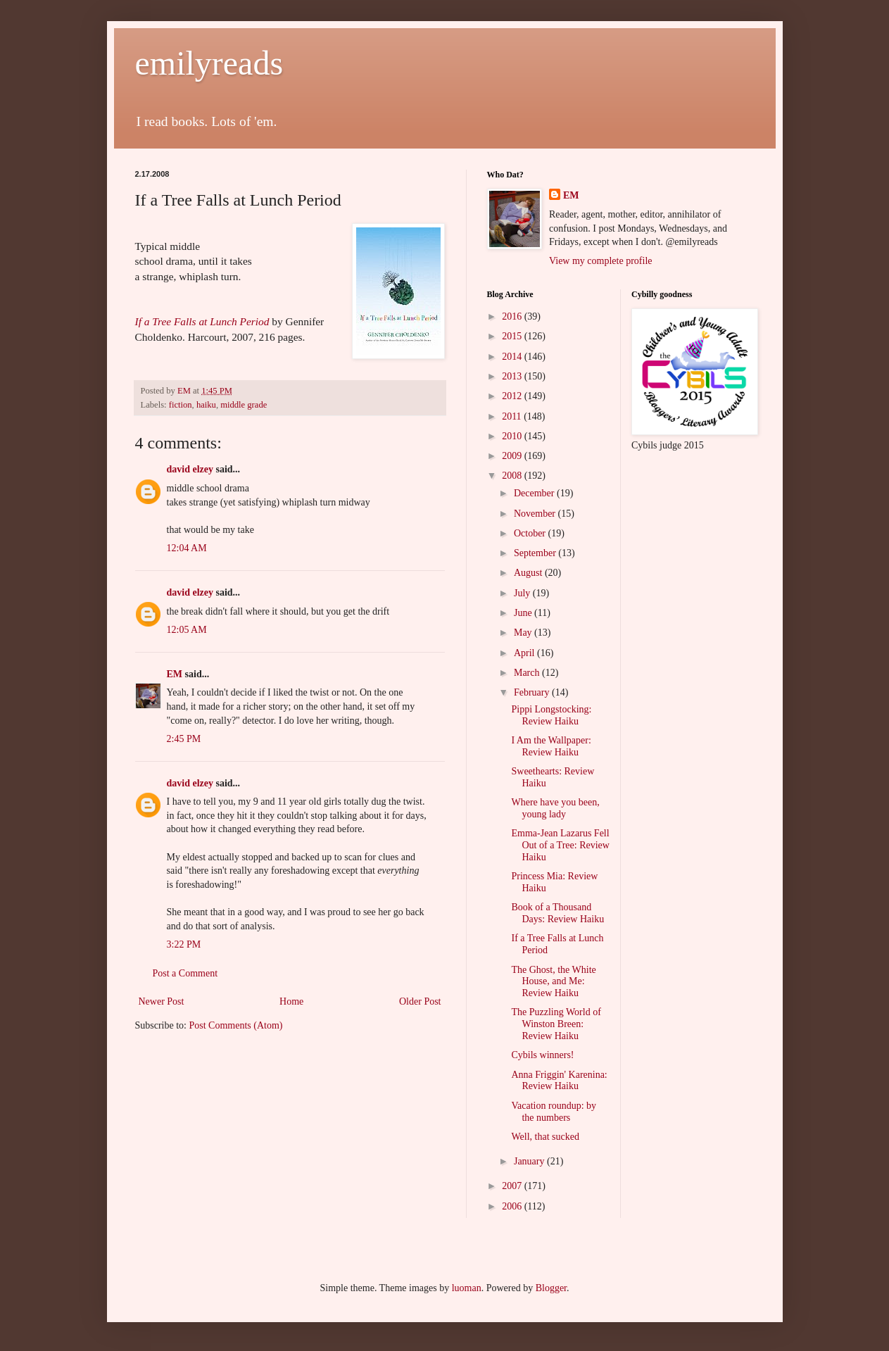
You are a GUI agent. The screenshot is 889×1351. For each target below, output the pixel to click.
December (535, 493)
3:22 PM (184, 944)
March (528, 672)
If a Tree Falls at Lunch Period (202, 321)
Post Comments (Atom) (236, 1025)
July (523, 593)
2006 (513, 1206)
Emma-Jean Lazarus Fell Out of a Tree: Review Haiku (560, 845)
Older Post (420, 1001)
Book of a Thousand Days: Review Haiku (557, 913)
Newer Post (161, 1001)
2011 (513, 416)
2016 (513, 316)
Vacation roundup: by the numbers (553, 1111)
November (536, 513)
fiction (180, 405)
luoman (466, 1288)
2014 (513, 356)
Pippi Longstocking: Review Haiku (551, 715)
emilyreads (209, 63)
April (525, 653)
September (536, 553)
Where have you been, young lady (555, 808)
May (524, 632)
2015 (513, 336)
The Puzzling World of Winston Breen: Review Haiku (555, 1024)
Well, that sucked (545, 1136)
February (533, 692)
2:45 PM (184, 739)
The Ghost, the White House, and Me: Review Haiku (553, 981)
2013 (513, 376)
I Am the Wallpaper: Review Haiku (551, 746)
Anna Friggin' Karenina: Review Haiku (559, 1080)
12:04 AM (187, 548)
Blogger (551, 1288)
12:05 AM (187, 629)
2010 (513, 436)
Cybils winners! (542, 1055)
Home (291, 1001)
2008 (513, 475)
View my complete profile (600, 261)
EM (175, 674)
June (524, 613)
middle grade (243, 405)
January (530, 1161)
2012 (513, 396)
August (529, 572)
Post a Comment (185, 973)
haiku (206, 405)
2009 (513, 456)
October (531, 533)
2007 (513, 1186)
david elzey (190, 469)
